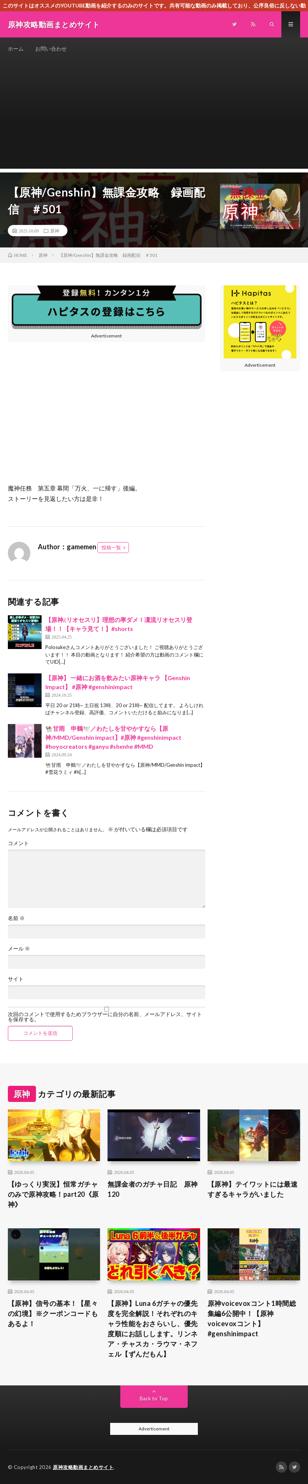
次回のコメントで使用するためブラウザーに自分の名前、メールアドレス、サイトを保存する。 (105, 1017)
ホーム (16, 48)
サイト (16, 979)
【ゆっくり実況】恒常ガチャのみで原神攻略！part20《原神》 (53, 1194)
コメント (18, 843)
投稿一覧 (111, 547)
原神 (54, 230)
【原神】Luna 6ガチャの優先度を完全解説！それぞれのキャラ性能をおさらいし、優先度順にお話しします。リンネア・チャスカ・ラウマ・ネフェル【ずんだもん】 (153, 1328)
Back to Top (154, 1398)
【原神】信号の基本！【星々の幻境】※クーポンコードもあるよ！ (53, 1313)
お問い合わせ (51, 48)
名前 (16, 918)
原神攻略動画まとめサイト (83, 1467)
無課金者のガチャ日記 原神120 (153, 1189)
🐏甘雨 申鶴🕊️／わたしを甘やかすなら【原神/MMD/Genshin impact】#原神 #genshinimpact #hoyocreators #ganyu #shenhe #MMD (113, 737)
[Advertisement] (154, 116)
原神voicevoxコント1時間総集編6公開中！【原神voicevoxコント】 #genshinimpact (252, 1318)
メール (19, 948)
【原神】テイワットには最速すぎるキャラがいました (253, 1189)
